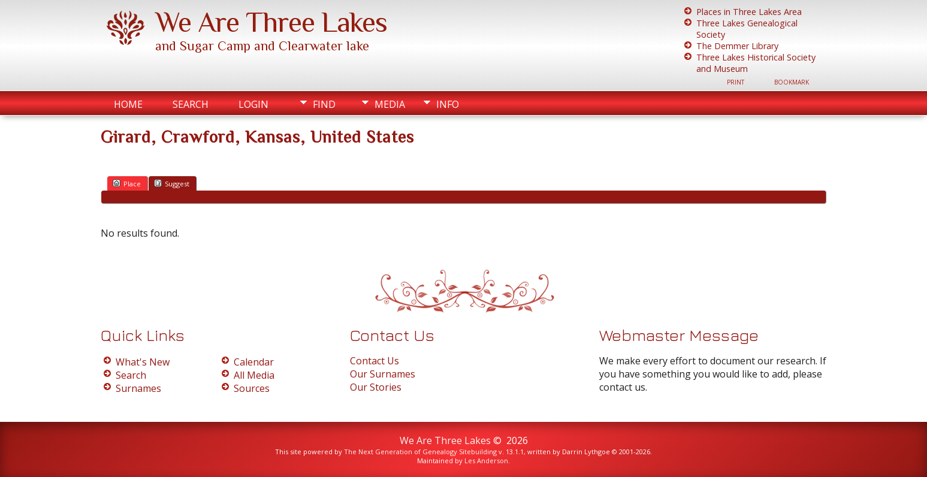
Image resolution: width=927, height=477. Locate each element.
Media (390, 104)
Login (253, 104)
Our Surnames (382, 374)
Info (447, 104)
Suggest (171, 183)
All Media (254, 375)
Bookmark (791, 82)
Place (127, 183)
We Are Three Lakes (271, 22)
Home (128, 104)
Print (735, 82)
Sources (252, 388)
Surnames (138, 388)
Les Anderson (486, 460)
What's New (143, 362)
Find (324, 104)
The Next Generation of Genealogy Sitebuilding (420, 451)
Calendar (254, 362)
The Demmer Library (737, 46)
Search (191, 104)
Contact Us (374, 360)
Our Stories (375, 387)
